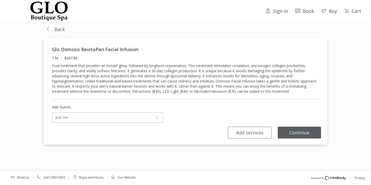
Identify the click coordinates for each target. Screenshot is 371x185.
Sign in (277, 11)
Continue (299, 133)
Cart (352, 11)
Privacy (360, 178)
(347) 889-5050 (54, 177)
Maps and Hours (91, 177)
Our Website (126, 177)
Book (304, 11)
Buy (329, 11)
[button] (55, 29)
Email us (23, 177)
